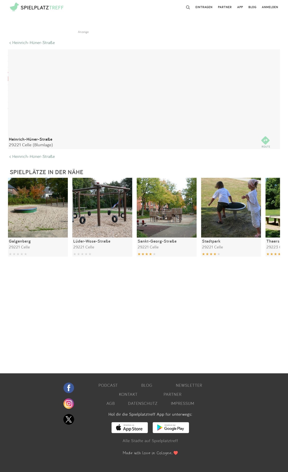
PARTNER (225, 7)
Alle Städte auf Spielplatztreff (150, 440)
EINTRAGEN (204, 7)
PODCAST (108, 385)
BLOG (252, 7)
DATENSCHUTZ (142, 403)
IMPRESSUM (182, 403)
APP (240, 7)
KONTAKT (128, 394)
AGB (110, 403)
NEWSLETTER (189, 385)
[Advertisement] (117, 313)
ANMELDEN (270, 7)
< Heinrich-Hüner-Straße (32, 42)
